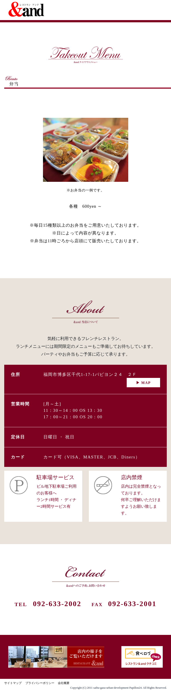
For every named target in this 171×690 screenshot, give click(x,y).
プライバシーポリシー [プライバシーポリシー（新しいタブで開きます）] (39, 683)
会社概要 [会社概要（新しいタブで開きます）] (63, 683)
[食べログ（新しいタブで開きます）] (142, 657)
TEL (47, 604)
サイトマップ (13, 683)
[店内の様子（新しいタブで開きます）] (56, 657)
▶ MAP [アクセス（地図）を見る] (143, 383)
